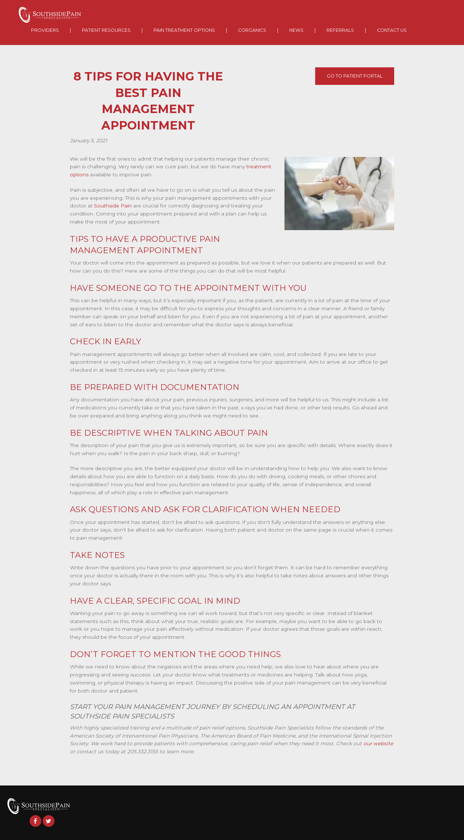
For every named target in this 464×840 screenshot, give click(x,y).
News (296, 30)
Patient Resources (106, 30)
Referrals (340, 30)
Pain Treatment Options (184, 30)
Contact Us (392, 30)
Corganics (252, 30)
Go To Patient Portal (354, 76)
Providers (45, 30)
